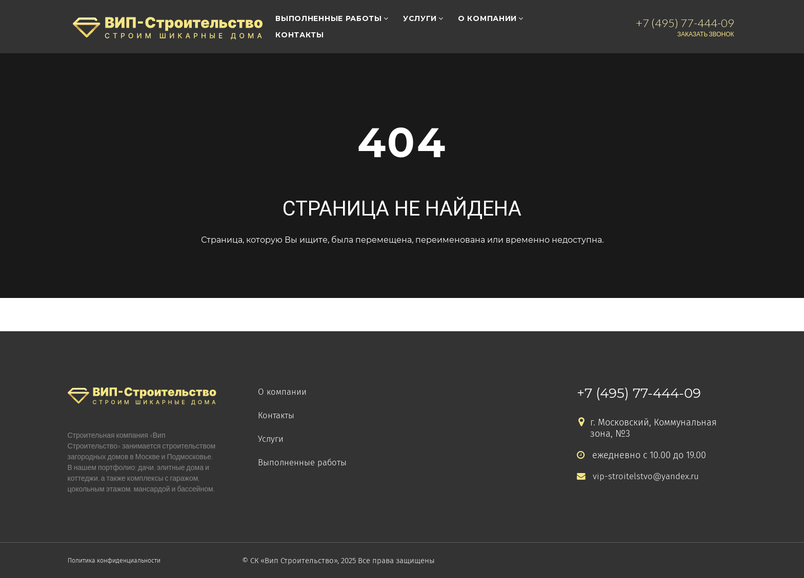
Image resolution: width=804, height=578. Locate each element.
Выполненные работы (328, 18)
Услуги (420, 18)
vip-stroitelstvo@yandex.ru (640, 476)
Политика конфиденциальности (126, 560)
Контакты (299, 34)
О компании (487, 18)
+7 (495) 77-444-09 (639, 393)
